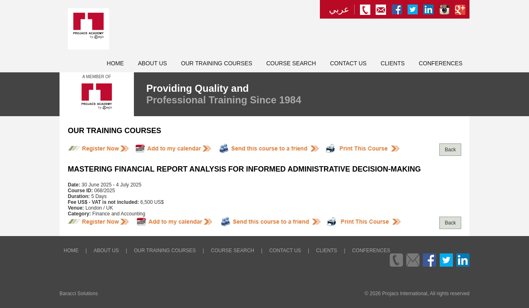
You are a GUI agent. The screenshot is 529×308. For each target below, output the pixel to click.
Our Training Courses (216, 63)
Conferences (440, 63)
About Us (152, 63)
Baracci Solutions (79, 293)
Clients (393, 63)
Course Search (291, 63)
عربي (339, 9)
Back (450, 150)
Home (115, 63)
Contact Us (348, 63)
